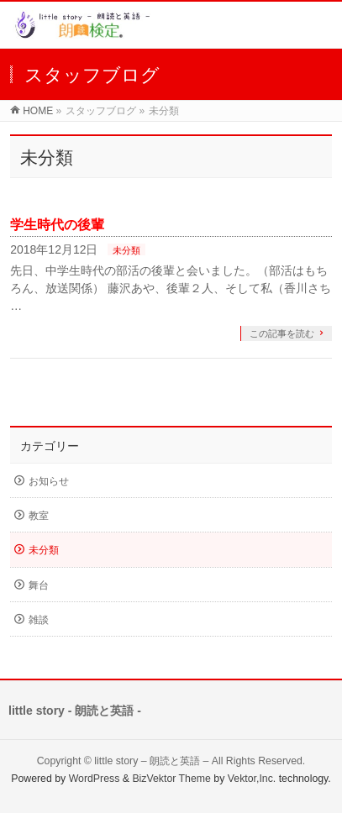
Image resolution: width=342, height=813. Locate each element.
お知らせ (49, 481)
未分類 (126, 250)
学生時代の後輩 (57, 225)
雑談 (39, 620)
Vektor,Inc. (252, 778)
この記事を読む (282, 333)
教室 (39, 516)
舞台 (39, 585)
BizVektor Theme (171, 778)
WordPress (94, 778)
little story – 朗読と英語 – (151, 761)
